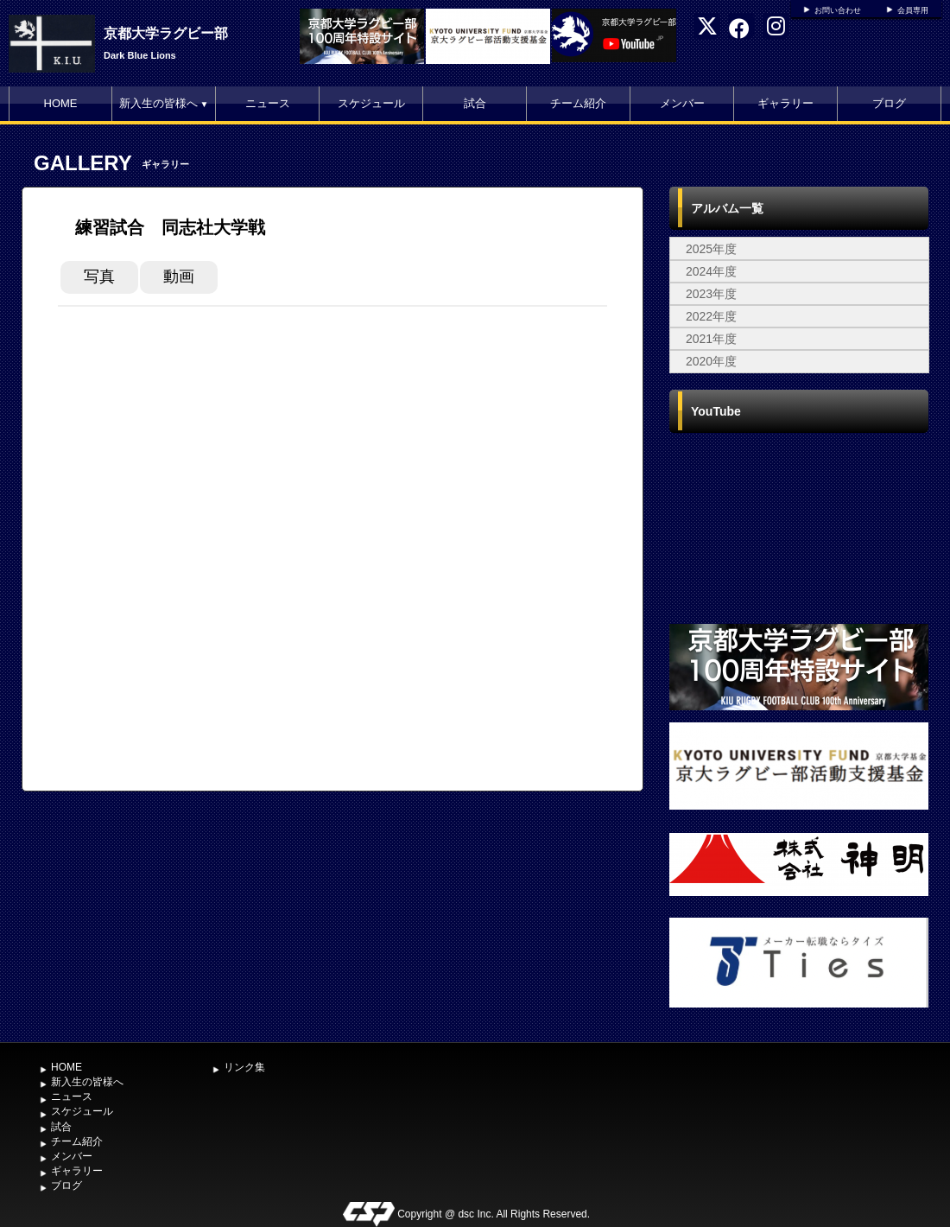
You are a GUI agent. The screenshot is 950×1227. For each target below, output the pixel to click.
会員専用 (912, 10)
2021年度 (711, 339)
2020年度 (711, 361)
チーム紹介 (578, 103)
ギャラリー (785, 103)
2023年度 (711, 294)
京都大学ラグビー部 (166, 33)
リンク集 (244, 1067)
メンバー (682, 103)
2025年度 (711, 249)
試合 (475, 103)
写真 (99, 276)
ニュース (267, 103)
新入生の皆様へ (164, 103)
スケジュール (371, 103)
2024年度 (711, 271)
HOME (61, 103)
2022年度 (711, 316)
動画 (178, 276)
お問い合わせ (837, 10)
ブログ (889, 103)
